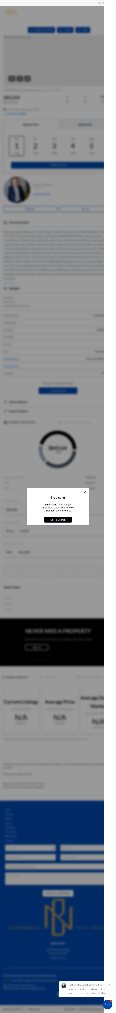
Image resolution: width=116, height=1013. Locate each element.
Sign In (104, 3)
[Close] (109, 984)
